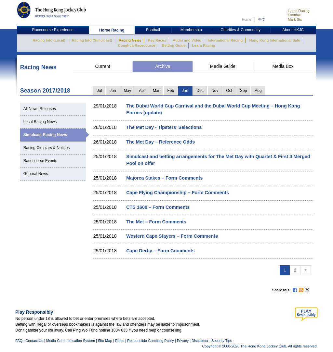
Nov (214, 90)
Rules (120, 341)
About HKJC (293, 30)
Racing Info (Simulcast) (92, 40)
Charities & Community (240, 30)
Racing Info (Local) (49, 40)
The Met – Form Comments (156, 221)
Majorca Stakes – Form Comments (164, 178)
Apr (142, 90)
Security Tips (221, 341)
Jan (185, 90)
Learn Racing (203, 45)
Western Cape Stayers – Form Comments (172, 236)
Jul (99, 90)
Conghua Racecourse (136, 45)
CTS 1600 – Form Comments (158, 207)
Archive (162, 66)
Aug (258, 90)
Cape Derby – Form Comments (160, 250)
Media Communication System (70, 341)
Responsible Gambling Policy (150, 341)
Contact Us (34, 341)
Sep (243, 90)
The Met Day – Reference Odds (160, 142)
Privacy (183, 341)
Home (246, 19)
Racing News (130, 40)
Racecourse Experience (52, 30)
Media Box (282, 66)
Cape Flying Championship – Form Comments (177, 192)
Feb (170, 90)
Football (294, 15)
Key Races (157, 40)
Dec (200, 90)
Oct (229, 90)
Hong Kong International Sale (274, 40)
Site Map (105, 341)
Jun (113, 90)
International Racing (225, 40)
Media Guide (222, 66)
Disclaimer (200, 341)
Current (102, 66)
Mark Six (295, 19)
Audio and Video (187, 40)
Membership (191, 30)
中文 (261, 19)
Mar (156, 90)
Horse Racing (299, 11)
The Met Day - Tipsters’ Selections (164, 127)
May (127, 90)
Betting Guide (173, 45)
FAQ (18, 341)
